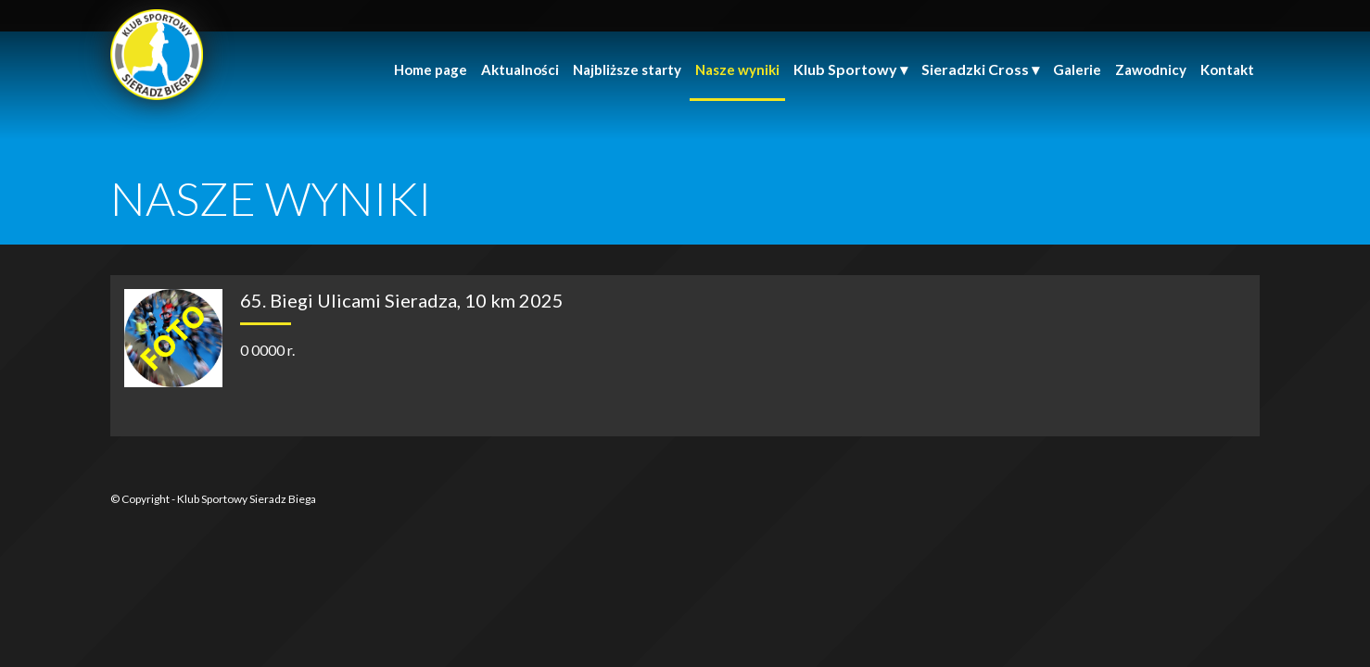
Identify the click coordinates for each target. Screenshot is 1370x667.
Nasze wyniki (737, 69)
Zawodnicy (1150, 69)
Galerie (1077, 69)
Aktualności (520, 69)
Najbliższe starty (627, 69)
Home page (430, 69)
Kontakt (1227, 69)
